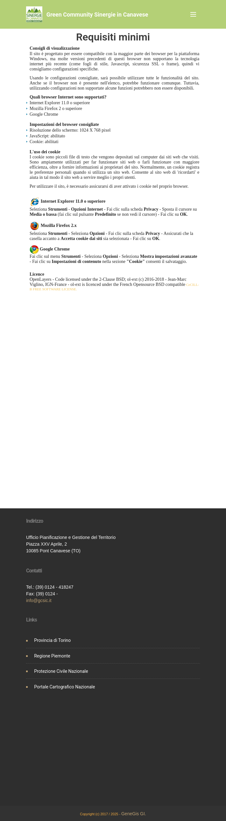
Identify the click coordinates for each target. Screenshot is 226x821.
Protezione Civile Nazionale (61, 671)
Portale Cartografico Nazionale (64, 686)
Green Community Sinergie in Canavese (97, 14)
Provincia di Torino (52, 640)
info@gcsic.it (39, 600)
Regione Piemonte (52, 655)
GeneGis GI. (133, 813)
